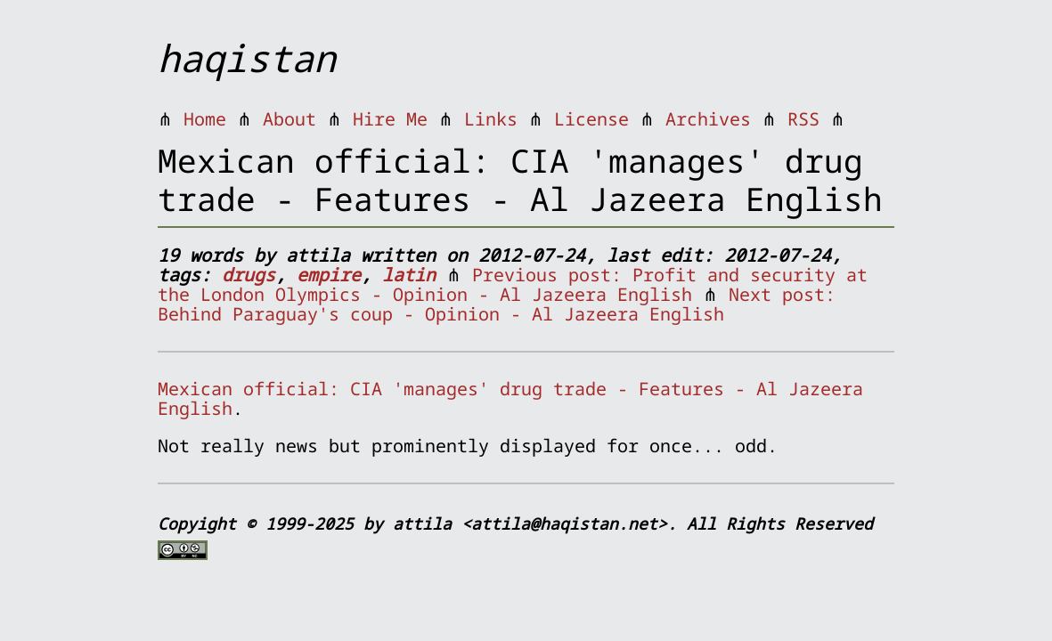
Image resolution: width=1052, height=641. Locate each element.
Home (204, 119)
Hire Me (390, 119)
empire (329, 275)
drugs (248, 275)
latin (409, 275)
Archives (708, 119)
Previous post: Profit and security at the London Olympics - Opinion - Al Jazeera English (513, 284)
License (591, 119)
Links (491, 119)
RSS (803, 119)
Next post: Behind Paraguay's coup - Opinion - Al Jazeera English (497, 304)
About (289, 119)
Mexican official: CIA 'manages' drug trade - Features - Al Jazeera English (510, 398)
